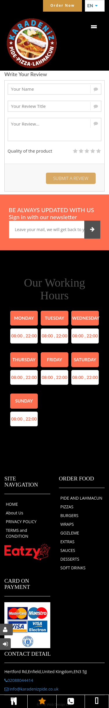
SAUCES (67, 550)
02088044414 (18, 680)
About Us (14, 513)
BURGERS (69, 515)
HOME (12, 504)
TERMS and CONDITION (17, 533)
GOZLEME (69, 533)
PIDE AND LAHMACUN (81, 498)
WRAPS (67, 524)
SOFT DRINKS (73, 568)
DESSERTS (69, 559)
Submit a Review (70, 178)
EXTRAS (67, 541)
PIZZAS (67, 506)
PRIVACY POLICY (21, 521)
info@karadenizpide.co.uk (31, 689)
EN (92, 5)
